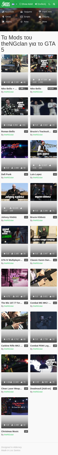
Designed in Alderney (11, 447)
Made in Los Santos (10, 450)
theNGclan (9, 92)
